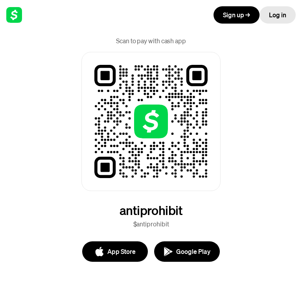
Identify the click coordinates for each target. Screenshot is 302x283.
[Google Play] (187, 251)
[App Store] (115, 251)
